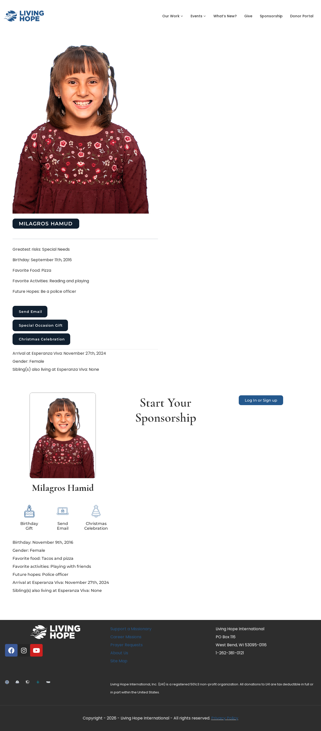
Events (198, 16)
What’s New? (225, 16)
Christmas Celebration (42, 339)
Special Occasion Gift (41, 325)
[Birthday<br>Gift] (29, 511)
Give (248, 16)
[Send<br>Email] (62, 511)
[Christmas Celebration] (96, 511)
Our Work (172, 16)
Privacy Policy (224, 718)
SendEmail (62, 526)
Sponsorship (271, 16)
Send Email (30, 311)
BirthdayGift (29, 526)
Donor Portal (301, 16)
